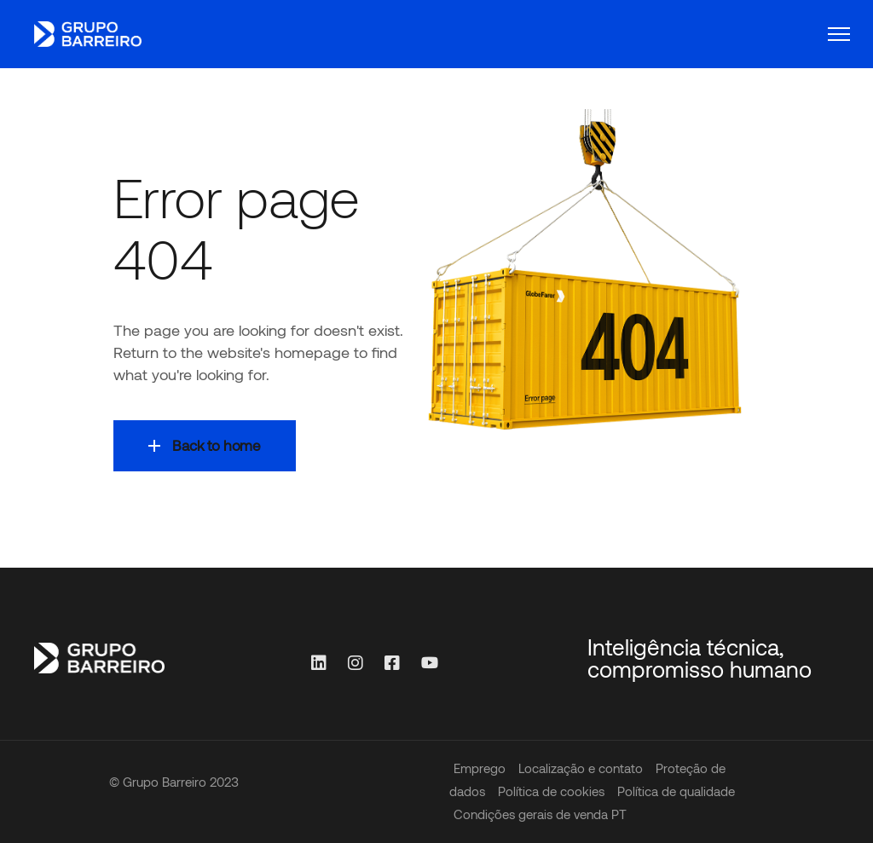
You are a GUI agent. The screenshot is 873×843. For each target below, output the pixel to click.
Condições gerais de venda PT (540, 814)
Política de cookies (551, 791)
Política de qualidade (676, 791)
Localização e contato (580, 768)
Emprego (480, 768)
